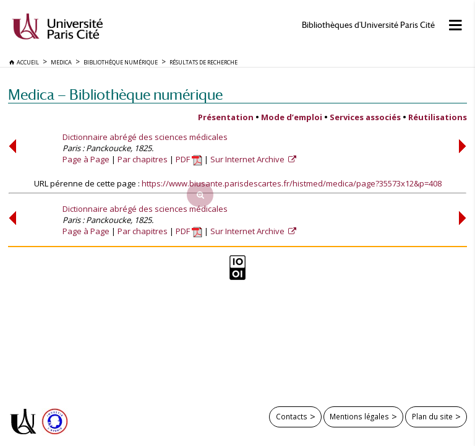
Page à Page (85, 159)
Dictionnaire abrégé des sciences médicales (145, 136)
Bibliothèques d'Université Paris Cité (368, 25)
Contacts (291, 416)
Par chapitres (143, 159)
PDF (189, 159)
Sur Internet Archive (248, 159)
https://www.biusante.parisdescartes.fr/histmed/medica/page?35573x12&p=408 (292, 183)
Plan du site (432, 416)
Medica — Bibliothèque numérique (115, 94)
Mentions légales (359, 416)
